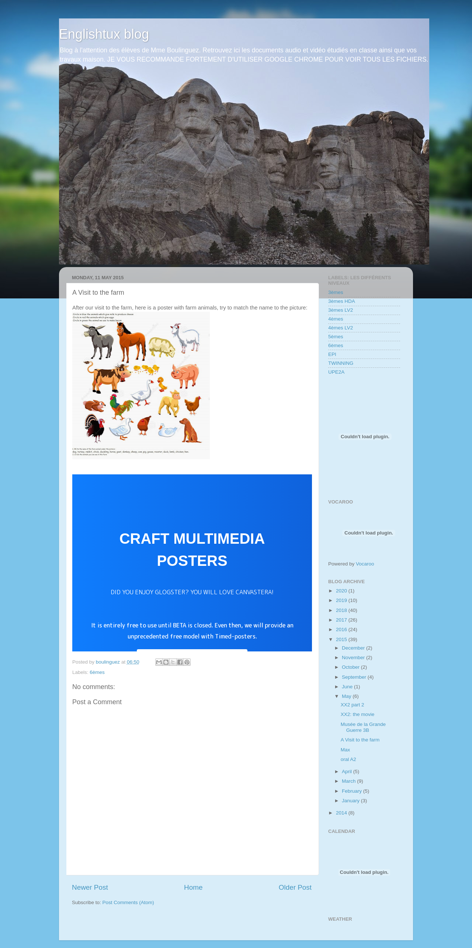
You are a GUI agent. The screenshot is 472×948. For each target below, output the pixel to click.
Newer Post (90, 887)
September (355, 677)
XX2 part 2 (352, 704)
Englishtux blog (104, 34)
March (349, 781)
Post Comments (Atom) (128, 902)
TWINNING (340, 363)
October (351, 667)
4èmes (335, 319)
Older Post (295, 887)
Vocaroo (365, 564)
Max (345, 749)
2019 (342, 600)
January (351, 800)
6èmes (97, 672)
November (354, 657)
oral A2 (348, 759)
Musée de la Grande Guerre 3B (363, 727)
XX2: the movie (358, 714)
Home (193, 887)
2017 (342, 620)
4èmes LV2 (340, 328)
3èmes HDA (341, 301)
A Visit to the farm (360, 740)
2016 (342, 629)
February (352, 791)
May (347, 696)
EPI (332, 354)
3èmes (335, 292)
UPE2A (336, 372)
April (347, 771)
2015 (342, 639)
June (348, 686)
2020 (342, 591)
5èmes (335, 336)
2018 (342, 610)
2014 (342, 813)
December (354, 648)
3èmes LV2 (340, 310)
